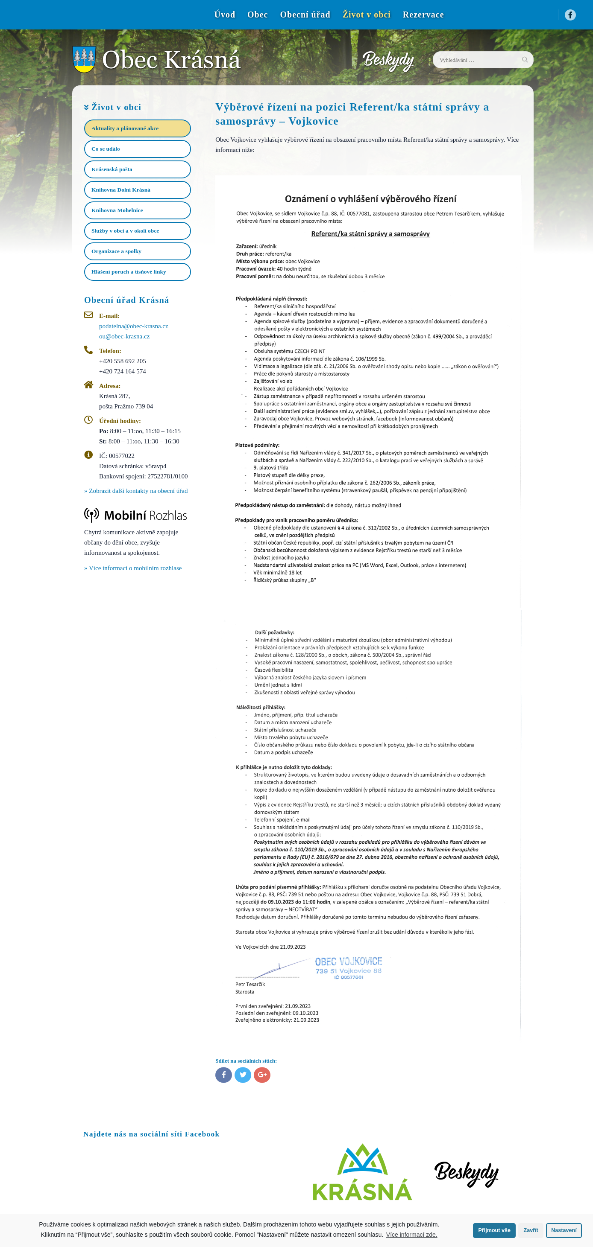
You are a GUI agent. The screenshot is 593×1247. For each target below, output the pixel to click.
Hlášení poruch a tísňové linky (128, 271)
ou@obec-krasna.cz (124, 336)
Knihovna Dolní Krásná (120, 189)
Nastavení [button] (564, 1230)
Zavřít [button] (530, 1230)
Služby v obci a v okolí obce (125, 230)
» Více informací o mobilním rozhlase (133, 568)
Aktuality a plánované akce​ (125, 128)
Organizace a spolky (116, 251)
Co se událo (105, 149)
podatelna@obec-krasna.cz (133, 326)
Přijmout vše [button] (494, 1230)
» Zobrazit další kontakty (136, 490)
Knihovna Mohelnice (117, 210)
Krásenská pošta (111, 169)
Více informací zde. (411, 1234)
